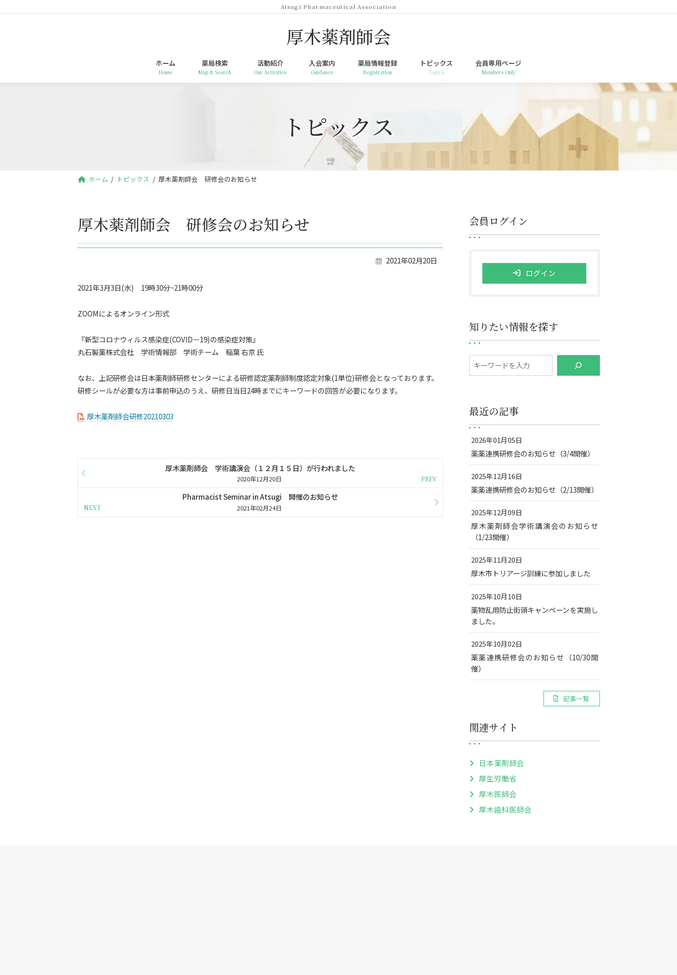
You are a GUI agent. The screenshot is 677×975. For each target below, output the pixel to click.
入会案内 (315, 868)
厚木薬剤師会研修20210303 (130, 416)
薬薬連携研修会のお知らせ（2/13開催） (534, 489)
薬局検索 (220, 868)
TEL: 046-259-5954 (338, 941)
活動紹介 (268, 868)
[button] (571, 698)
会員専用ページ (488, 868)
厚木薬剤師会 (338, 909)
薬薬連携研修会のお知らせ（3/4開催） (532, 453)
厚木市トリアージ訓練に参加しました (530, 573)
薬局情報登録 (369, 868)
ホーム (176, 868)
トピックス (426, 868)
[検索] (578, 365)
